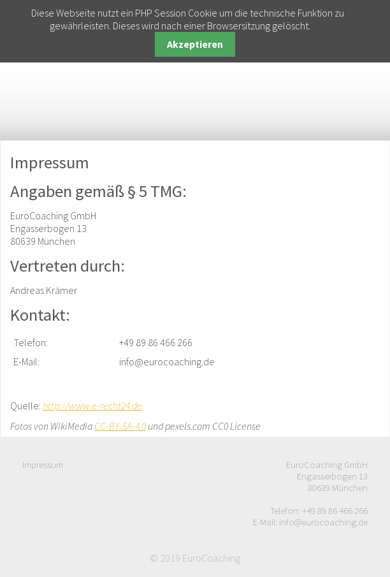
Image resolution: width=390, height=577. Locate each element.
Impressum (42, 465)
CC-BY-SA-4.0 (120, 426)
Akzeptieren (195, 44)
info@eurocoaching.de (323, 522)
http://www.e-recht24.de (92, 405)
